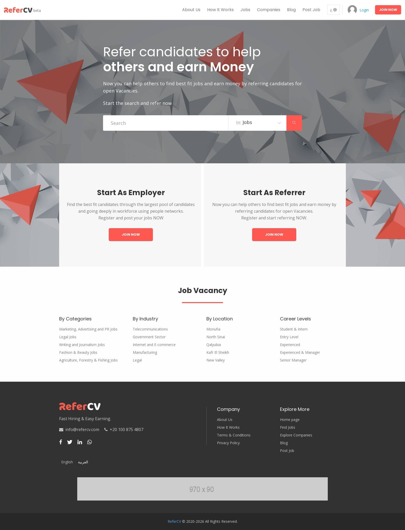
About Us (224, 420)
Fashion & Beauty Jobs (78, 352)
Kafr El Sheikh (217, 352)
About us (191, 10)
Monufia (213, 329)
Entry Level (289, 337)
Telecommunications (150, 329)
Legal (137, 360)
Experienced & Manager (300, 352)
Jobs (245, 10)
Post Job (311, 10)
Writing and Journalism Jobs (82, 345)
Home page (290, 420)
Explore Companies (296, 435)
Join (388, 9)
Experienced (290, 345)
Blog (291, 10)
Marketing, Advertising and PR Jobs (88, 329)
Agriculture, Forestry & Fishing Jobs (88, 360)
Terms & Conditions (234, 435)
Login (364, 9)
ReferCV (174, 521)
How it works (220, 10)
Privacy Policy (228, 443)
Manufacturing (145, 352)
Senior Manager (293, 360)
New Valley (215, 360)
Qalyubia (213, 345)
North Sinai (215, 337)
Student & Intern (294, 329)
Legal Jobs (67, 337)
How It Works (228, 427)
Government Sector (149, 337)
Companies (268, 10)
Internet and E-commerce (154, 345)
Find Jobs (287, 427)
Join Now (131, 234)
